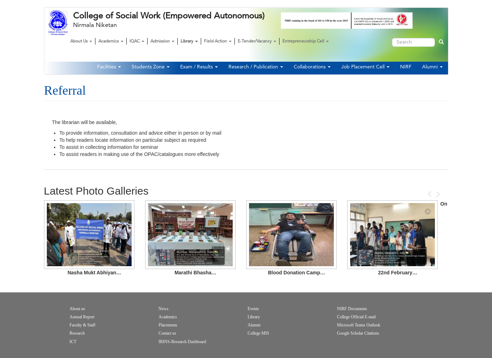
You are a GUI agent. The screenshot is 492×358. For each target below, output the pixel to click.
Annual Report (82, 316)
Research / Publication (255, 67)
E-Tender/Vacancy (257, 41)
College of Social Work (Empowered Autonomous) (169, 16)
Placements (168, 325)
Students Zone (151, 67)
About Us (81, 41)
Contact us (167, 333)
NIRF (405, 67)
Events (253, 308)
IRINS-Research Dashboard (182, 341)
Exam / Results (199, 67)
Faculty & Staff (82, 325)
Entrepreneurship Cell (305, 41)
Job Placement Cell (365, 67)
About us (77, 308)
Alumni (432, 67)
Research (77, 333)
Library (189, 41)
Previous (430, 194)
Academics (110, 41)
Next (437, 194)
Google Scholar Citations (358, 333)
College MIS (258, 333)
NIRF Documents (352, 308)
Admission (162, 41)
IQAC (136, 41)
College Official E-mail (356, 316)
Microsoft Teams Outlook (358, 325)
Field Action (218, 41)
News (163, 308)
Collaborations (312, 67)
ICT (73, 341)
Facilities (109, 67)
